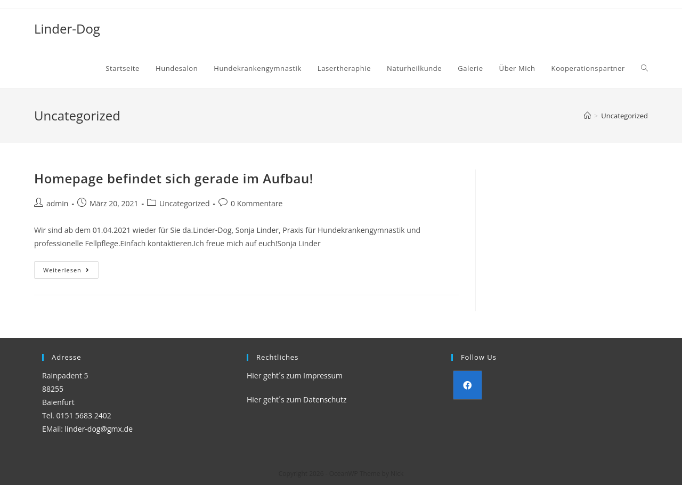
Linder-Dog (67, 28)
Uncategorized (184, 203)
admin (57, 203)
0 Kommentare (256, 203)
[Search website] (644, 68)
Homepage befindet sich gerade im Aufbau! (173, 178)
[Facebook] (467, 385)
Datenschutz (324, 399)
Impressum (323, 375)
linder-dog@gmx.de (99, 429)
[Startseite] (587, 115)
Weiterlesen (71, 272)
